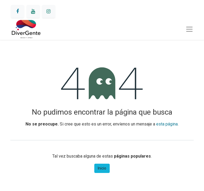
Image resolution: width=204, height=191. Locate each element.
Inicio (102, 168)
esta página (167, 124)
